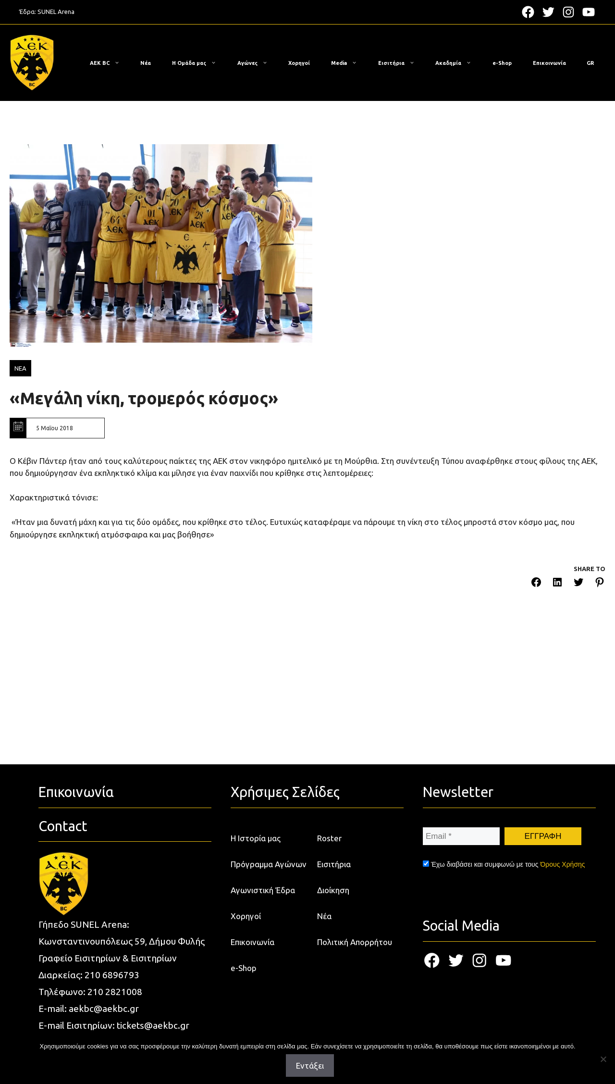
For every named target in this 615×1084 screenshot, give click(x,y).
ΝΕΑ (20, 368)
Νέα (145, 63)
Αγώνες (257, 63)
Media (349, 63)
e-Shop (502, 63)
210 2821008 (114, 991)
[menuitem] (590, 63)
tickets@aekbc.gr (153, 1025)
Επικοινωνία (549, 63)
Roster (329, 838)
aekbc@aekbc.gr (104, 1008)
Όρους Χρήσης (562, 864)
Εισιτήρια (401, 63)
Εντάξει (310, 1065)
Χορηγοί (299, 63)
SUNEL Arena (55, 11)
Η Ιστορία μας (256, 838)
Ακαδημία (458, 63)
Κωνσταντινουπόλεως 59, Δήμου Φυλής (121, 941)
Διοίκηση (333, 890)
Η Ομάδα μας (199, 63)
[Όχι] (603, 1059)
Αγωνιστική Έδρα (263, 890)
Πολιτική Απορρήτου (354, 942)
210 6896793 (112, 975)
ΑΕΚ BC (109, 63)
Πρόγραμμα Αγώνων (269, 864)
